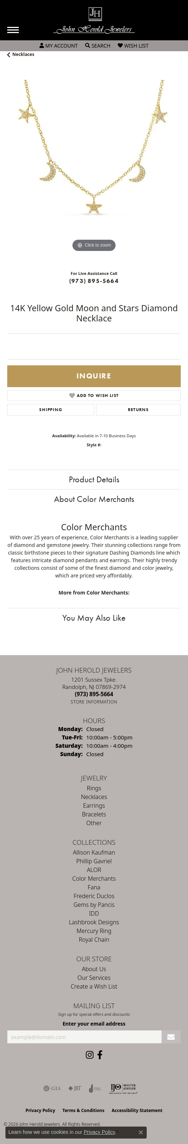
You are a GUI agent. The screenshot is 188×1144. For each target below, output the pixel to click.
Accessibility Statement (137, 1110)
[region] (94, 167)
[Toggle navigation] (13, 30)
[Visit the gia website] (52, 1088)
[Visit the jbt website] (75, 1088)
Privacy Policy (40, 1110)
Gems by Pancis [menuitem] (94, 905)
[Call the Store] (94, 694)
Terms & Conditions (83, 1110)
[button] (58, 45)
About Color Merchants (94, 498)
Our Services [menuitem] (94, 978)
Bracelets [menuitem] (94, 814)
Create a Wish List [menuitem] (94, 986)
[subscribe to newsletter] (171, 1037)
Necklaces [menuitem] (94, 797)
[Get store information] (94, 702)
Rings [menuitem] (94, 788)
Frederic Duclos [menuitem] (94, 896)
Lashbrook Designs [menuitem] (94, 922)
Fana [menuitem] (94, 887)
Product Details (94, 479)
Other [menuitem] (93, 823)
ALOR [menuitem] (94, 870)
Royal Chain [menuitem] (94, 940)
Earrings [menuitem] (94, 806)
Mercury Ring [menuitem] (93, 931)
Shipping (50, 410)
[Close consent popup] (141, 1132)
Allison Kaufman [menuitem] (94, 852)
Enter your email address (94, 1023)
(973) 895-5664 (94, 281)
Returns (138, 410)
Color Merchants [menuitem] (94, 879)
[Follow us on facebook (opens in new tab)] (100, 1055)
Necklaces (23, 54)
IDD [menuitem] (94, 913)
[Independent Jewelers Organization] (123, 1088)
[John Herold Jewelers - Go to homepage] (94, 20)
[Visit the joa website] (95, 1088)
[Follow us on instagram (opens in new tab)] (89, 1055)
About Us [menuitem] (94, 969)
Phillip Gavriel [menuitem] (94, 861)
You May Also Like (94, 617)
